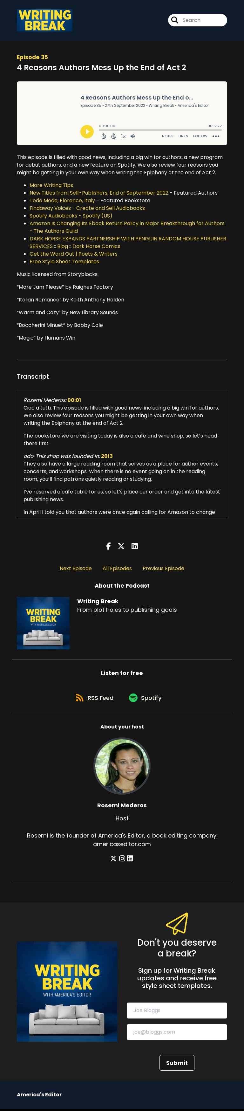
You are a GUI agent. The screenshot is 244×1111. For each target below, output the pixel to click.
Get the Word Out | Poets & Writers (74, 254)
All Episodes (117, 569)
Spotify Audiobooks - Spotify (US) (71, 216)
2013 (107, 456)
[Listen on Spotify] (146, 700)
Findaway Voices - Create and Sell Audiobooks (87, 208)
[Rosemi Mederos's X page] (114, 861)
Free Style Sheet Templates (64, 262)
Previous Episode (163, 569)
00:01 (74, 400)
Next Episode (76, 569)
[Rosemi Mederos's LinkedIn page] (130, 861)
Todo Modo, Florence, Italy (62, 201)
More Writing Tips (51, 186)
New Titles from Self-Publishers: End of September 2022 (99, 193)
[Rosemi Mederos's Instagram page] (122, 861)
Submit (177, 1065)
